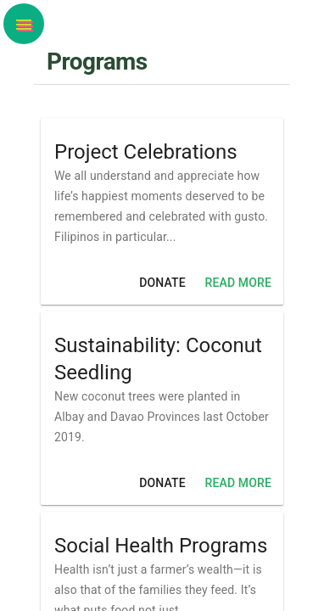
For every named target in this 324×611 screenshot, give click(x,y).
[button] (23, 23)
